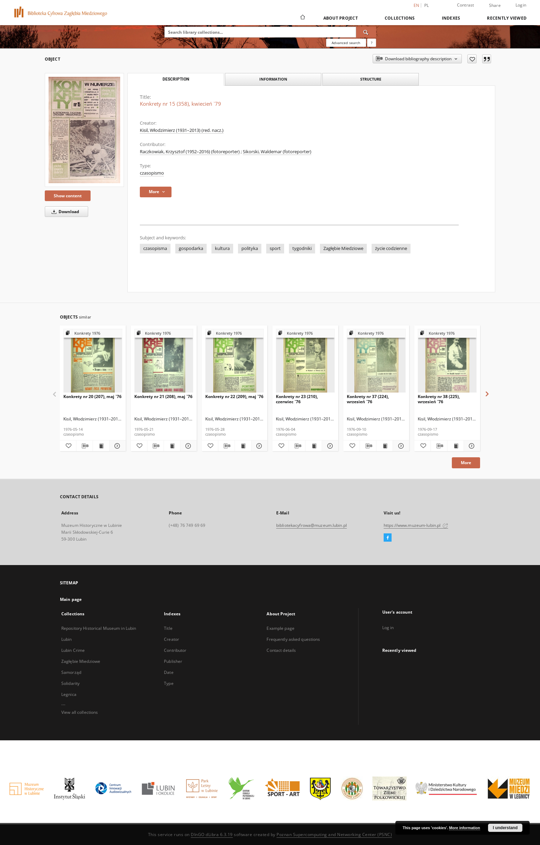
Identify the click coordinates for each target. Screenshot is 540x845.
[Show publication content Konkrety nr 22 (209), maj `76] (243, 445)
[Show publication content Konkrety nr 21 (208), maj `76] (172, 445)
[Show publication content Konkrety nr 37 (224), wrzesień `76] (384, 445)
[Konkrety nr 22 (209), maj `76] (235, 361)
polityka (249, 248)
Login (521, 5)
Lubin (66, 639)
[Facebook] (388, 538)
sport (275, 248)
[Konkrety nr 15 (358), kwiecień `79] (84, 130)
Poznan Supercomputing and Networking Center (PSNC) (334, 834)
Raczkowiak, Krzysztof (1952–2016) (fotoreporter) (190, 152)
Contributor (175, 650)
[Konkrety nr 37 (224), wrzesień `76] (376, 361)
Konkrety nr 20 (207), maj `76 (92, 396)
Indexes (451, 18)
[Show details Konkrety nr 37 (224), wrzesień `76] (400, 445)
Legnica (68, 694)
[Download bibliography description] (84, 445)
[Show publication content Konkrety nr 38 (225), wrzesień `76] (455, 445)
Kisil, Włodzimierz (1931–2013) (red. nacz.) (182, 130)
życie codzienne (391, 248)
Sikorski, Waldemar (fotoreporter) (277, 152)
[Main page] (302, 17)
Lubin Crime (73, 650)
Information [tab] (273, 79)
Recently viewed (507, 18)
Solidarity (70, 683)
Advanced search (346, 42)
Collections (400, 18)
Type (168, 683)
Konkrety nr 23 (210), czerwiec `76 (297, 399)
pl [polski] (426, 5)
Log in (388, 627)
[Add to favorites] (472, 58)
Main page (71, 599)
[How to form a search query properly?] (371, 43)
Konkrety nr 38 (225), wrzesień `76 (439, 399)
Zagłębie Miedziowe (343, 248)
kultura (222, 248)
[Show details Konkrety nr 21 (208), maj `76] (187, 445)
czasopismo (152, 173)
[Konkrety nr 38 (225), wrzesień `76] (447, 361)
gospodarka (191, 248)
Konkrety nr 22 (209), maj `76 (234, 396)
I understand (505, 827)
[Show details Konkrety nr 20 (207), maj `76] (116, 445)
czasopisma (155, 248)
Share (495, 5)
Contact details (281, 650)
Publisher (173, 661)
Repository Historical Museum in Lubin (98, 628)
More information (464, 828)
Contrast (465, 5)
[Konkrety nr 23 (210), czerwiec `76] (305, 361)
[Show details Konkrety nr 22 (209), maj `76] (258, 445)
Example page (280, 628)
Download (64, 212)
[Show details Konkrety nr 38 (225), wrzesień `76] (471, 445)
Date (168, 672)
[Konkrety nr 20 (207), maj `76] (93, 361)
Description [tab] (176, 79)
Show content (68, 196)
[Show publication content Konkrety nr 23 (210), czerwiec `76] (313, 445)
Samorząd (71, 672)
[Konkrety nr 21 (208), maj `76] (164, 361)
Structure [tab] (370, 79)
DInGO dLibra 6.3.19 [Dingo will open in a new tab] (212, 834)
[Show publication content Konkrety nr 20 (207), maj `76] (101, 445)
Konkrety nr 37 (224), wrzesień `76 (368, 399)
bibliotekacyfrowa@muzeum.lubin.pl (311, 525)
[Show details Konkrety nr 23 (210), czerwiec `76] (329, 445)
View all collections (79, 712)
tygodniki (302, 248)
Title (168, 628)
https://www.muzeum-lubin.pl (416, 525)
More (466, 463)
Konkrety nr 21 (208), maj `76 (163, 396)
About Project (340, 18)
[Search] (366, 32)
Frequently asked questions (293, 639)
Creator (171, 639)
